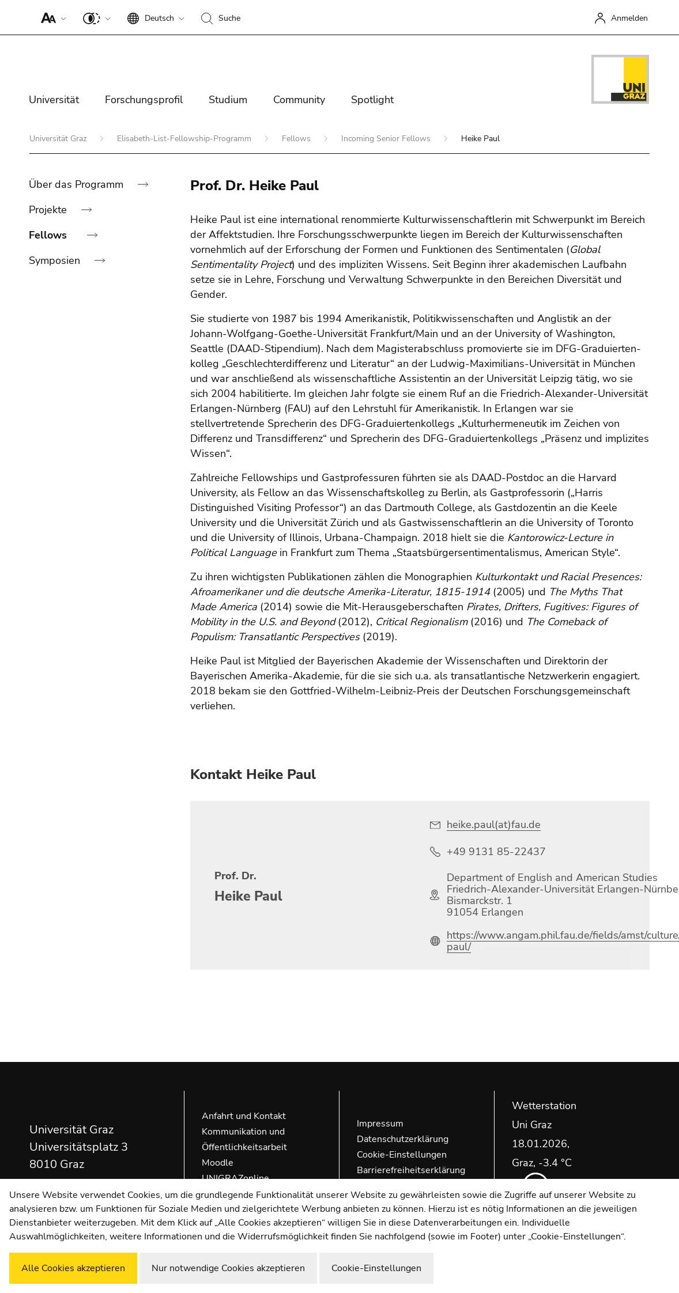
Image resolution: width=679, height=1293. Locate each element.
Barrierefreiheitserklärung (411, 1170)
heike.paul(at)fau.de (494, 824)
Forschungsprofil (144, 100)
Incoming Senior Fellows (387, 138)
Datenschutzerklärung (402, 1139)
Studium (228, 100)
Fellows (297, 138)
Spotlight (372, 100)
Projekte (49, 210)
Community (299, 100)
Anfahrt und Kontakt (244, 1116)
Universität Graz (59, 138)
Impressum (380, 1123)
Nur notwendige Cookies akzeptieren (228, 1268)
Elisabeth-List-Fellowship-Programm (185, 138)
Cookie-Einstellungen (402, 1154)
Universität (54, 100)
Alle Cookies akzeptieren (73, 1268)
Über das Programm (77, 184)
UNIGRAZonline (235, 1178)
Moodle (217, 1162)
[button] (51, 17)
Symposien (56, 260)
